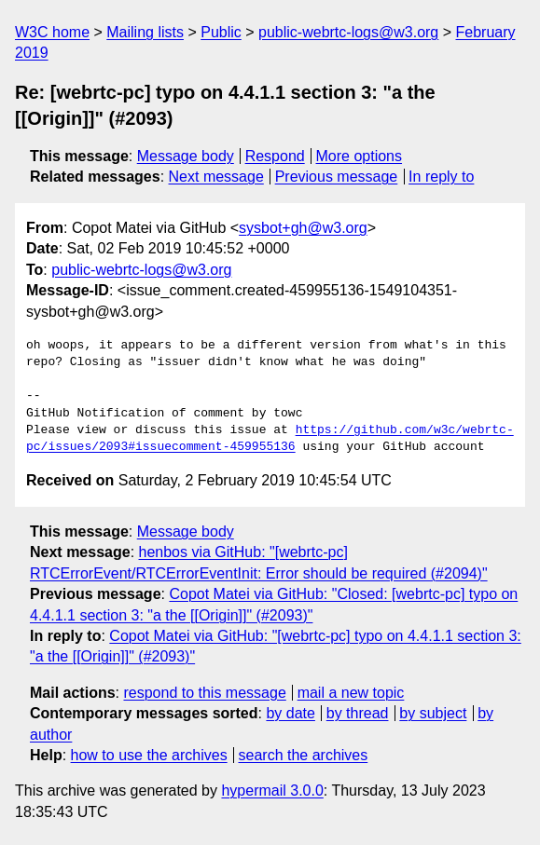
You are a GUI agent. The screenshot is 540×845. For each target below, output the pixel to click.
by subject (432, 713)
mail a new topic (351, 693)
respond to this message (204, 693)
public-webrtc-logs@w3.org (348, 32)
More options (359, 156)
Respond (275, 156)
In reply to (441, 176)
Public (221, 32)
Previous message (336, 176)
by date (290, 713)
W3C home (52, 32)
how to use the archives (149, 755)
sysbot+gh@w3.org (303, 228)
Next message (216, 176)
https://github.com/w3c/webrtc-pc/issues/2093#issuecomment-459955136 (270, 439)
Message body (185, 156)
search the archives (303, 755)
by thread (357, 713)
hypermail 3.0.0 (272, 790)
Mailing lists (145, 32)
